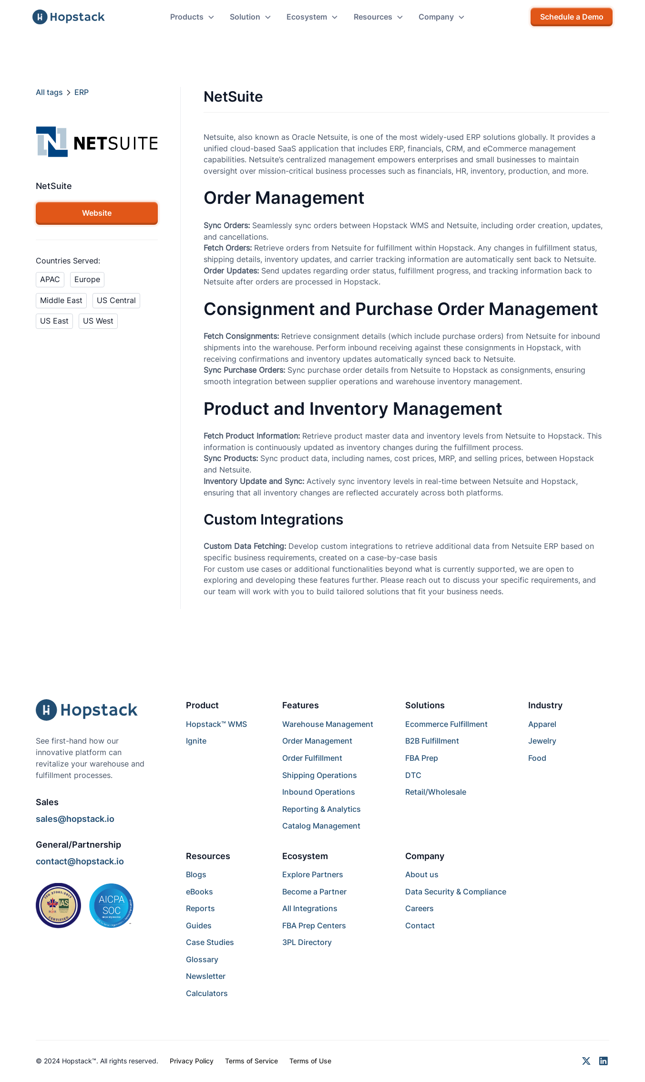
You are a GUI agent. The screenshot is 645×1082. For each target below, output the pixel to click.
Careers (419, 908)
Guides (199, 925)
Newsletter (205, 976)
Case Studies (210, 942)
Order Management (317, 741)
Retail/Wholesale (435, 792)
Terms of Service (251, 1061)
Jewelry (542, 741)
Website (97, 213)
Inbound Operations (318, 792)
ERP (81, 92)
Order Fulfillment (312, 758)
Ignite (196, 741)
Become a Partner (314, 891)
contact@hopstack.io (80, 861)
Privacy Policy (192, 1061)
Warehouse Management (327, 724)
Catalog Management (321, 825)
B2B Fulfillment (432, 741)
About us (422, 874)
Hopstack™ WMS (216, 724)
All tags (49, 92)
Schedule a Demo (572, 16)
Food (537, 758)
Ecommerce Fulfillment (446, 724)
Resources (208, 856)
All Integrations (310, 908)
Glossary (202, 959)
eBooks (199, 891)
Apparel (542, 724)
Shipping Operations (319, 775)
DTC (413, 775)
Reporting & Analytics (321, 809)
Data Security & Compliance (455, 891)
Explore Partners (312, 874)
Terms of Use (310, 1061)
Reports (200, 908)
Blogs (196, 874)
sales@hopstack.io (75, 819)
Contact (420, 925)
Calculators (207, 993)
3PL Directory (307, 942)
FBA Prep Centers (314, 925)
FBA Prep (421, 758)
